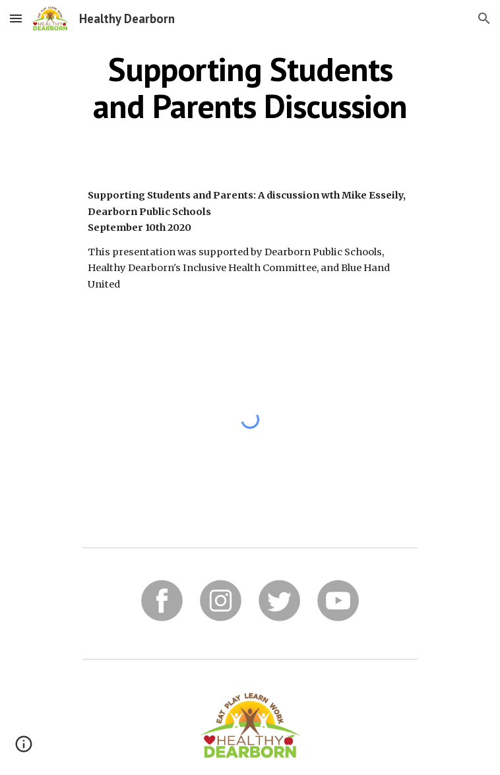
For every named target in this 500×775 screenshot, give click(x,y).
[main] (249, 87)
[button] (16, 18)
